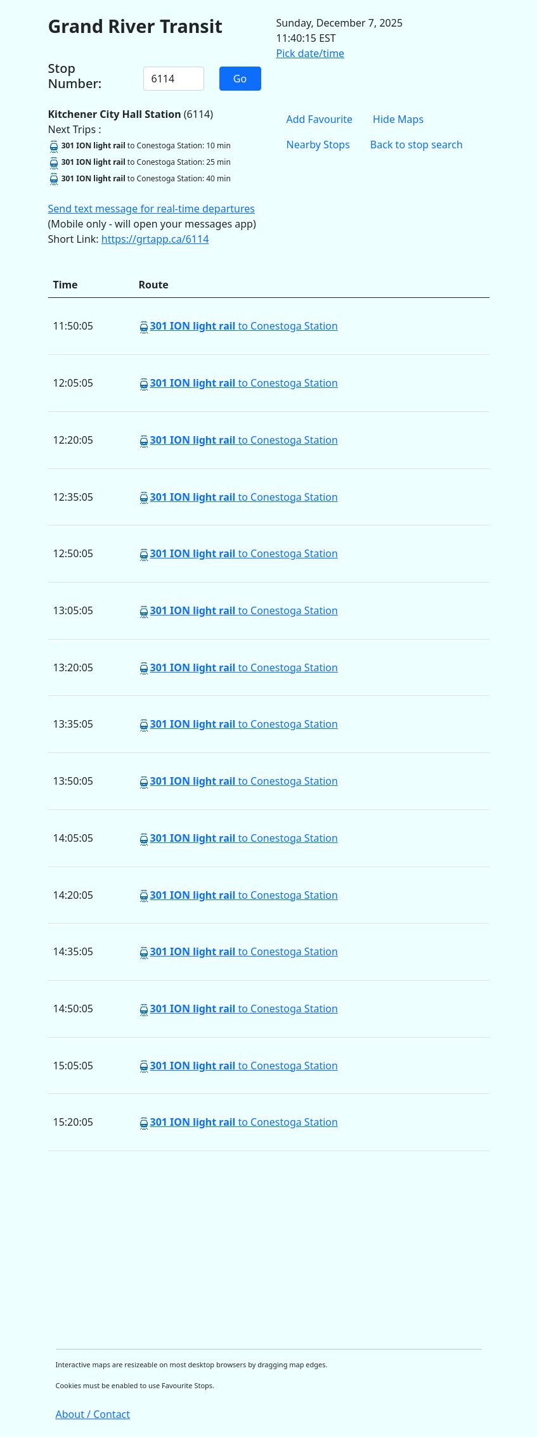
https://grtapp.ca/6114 (155, 239)
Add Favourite (320, 119)
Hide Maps (398, 119)
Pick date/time (310, 53)
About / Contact (93, 1414)
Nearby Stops (318, 144)
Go (240, 79)
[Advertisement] (268, 1250)
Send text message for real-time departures (151, 209)
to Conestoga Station (243, 326)
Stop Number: (75, 76)
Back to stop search (416, 144)
